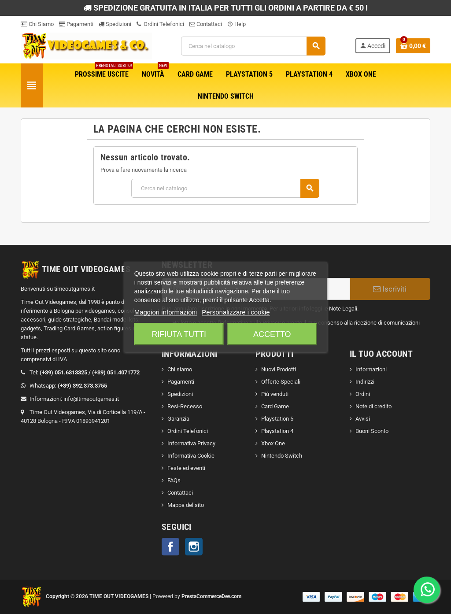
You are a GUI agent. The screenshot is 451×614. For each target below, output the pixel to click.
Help (236, 24)
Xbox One (273, 443)
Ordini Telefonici (160, 24)
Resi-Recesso (184, 406)
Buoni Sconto (371, 431)
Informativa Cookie (190, 455)
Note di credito (373, 406)
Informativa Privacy (191, 443)
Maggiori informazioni (165, 312)
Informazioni (371, 369)
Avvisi (362, 418)
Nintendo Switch (281, 455)
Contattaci (205, 24)
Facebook (170, 546)
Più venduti (274, 394)
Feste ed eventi (186, 468)
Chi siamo (179, 369)
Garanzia (178, 418)
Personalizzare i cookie (236, 312)
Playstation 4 (277, 431)
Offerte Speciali (280, 381)
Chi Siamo (37, 24)
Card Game (275, 406)
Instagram (194, 546)
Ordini (362, 394)
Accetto (272, 334)
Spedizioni (115, 24)
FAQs (174, 480)
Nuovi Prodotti (278, 369)
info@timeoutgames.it (91, 399)
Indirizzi (364, 381)
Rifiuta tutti (179, 334)
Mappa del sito (185, 505)
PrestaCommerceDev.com (211, 596)
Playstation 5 (277, 418)
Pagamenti (76, 24)
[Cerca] (253, 46)
